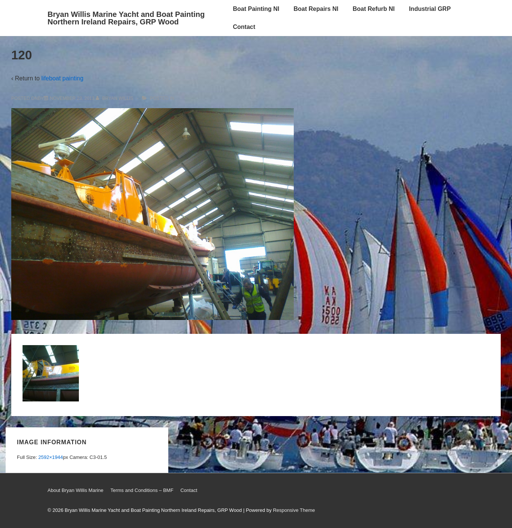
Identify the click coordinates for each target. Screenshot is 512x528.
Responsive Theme (294, 510)
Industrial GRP (430, 9)
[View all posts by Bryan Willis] (115, 98)
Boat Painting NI (256, 9)
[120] (72, 98)
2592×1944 (50, 457)
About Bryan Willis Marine (76, 490)
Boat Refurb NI (374, 9)
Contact (244, 27)
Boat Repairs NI (316, 9)
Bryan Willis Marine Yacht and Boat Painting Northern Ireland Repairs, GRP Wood (126, 18)
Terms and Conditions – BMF (142, 490)
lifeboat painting (62, 78)
